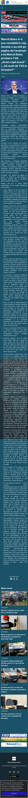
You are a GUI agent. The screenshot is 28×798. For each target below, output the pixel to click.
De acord (14, 793)
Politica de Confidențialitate (12, 790)
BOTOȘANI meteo (14, 727)
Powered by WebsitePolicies (7, 795)
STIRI (2, 76)
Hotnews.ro (14, 122)
